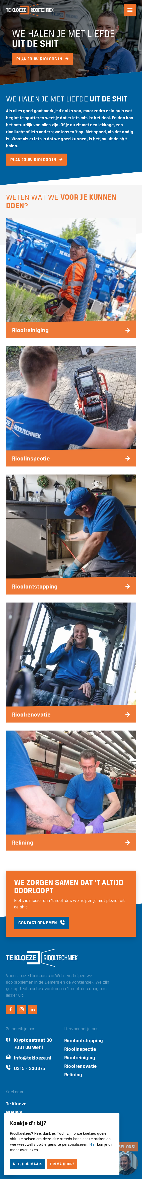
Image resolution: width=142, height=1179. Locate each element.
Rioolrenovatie (80, 1066)
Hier (93, 1145)
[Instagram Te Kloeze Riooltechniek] (21, 1009)
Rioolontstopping (83, 1040)
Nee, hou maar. (27, 1164)
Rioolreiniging (79, 1057)
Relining (73, 1075)
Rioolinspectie (80, 1049)
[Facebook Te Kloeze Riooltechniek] (10, 1009)
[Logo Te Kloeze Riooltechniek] (30, 10)
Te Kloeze (16, 1104)
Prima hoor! (62, 1164)
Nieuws (14, 1112)
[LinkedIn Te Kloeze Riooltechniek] (32, 1009)
